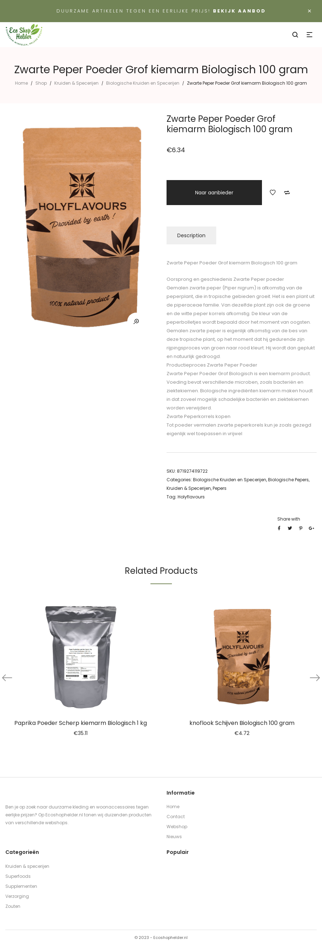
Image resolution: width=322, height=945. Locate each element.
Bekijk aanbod (239, 11)
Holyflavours (191, 497)
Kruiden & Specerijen (76, 83)
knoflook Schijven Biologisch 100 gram (241, 723)
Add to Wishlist (273, 193)
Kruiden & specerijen (27, 866)
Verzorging (17, 896)
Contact (176, 817)
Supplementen (21, 886)
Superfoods (18, 876)
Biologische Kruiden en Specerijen (142, 83)
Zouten (12, 906)
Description (191, 235)
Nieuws (174, 837)
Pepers (220, 488)
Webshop (177, 827)
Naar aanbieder (214, 192)
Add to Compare (287, 193)
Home (21, 83)
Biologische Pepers (288, 480)
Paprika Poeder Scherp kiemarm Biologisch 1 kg (80, 723)
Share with (288, 519)
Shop (41, 83)
